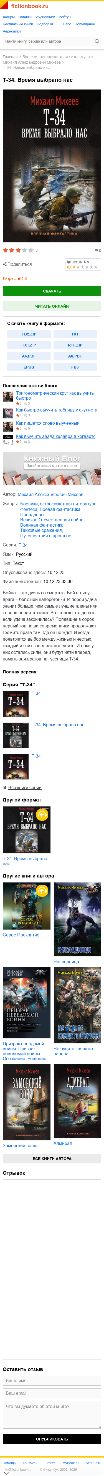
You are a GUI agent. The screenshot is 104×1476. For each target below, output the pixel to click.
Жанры (9, 17)
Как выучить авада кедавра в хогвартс (55, 436)
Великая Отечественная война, (52, 520)
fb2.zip (29, 334)
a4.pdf (29, 356)
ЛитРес (49, 1463)
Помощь (9, 1463)
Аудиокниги (45, 17)
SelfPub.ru (93, 1463)
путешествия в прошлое (45, 535)
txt (75, 334)
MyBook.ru (70, 1463)
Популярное (85, 24)
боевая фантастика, (61, 509)
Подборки (45, 24)
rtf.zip (75, 345)
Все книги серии (25, 787)
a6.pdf (75, 356)
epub (29, 367)
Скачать (52, 291)
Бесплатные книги (18, 24)
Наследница (66, 961)
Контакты (30, 1463)
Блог (67, 24)
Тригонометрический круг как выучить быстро (55, 395)
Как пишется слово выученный (48, 423)
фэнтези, (29, 509)
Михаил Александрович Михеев (32, 62)
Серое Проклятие (21, 935)
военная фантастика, (42, 525)
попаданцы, (32, 514)
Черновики (12, 31)
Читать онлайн (52, 306)
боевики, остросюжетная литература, (59, 504)
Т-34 (23, 545)
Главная (10, 57)
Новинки (25, 17)
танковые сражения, (41, 530)
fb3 (75, 367)
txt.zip (29, 345)
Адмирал (63, 1143)
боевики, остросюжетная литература (56, 57)
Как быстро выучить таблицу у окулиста (56, 410)
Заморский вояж (20, 1145)
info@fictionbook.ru (17, 1470)
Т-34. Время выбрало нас (58, 724)
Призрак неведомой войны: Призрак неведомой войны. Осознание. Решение (24, 1051)
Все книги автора (52, 1159)
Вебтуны (66, 17)
